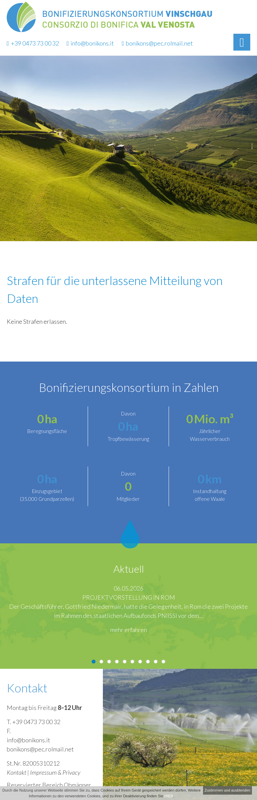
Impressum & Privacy (55, 772)
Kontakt (16, 772)
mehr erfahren (128, 629)
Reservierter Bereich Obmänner (49, 785)
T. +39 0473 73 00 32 (33, 721)
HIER (168, 796)
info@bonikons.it (90, 43)
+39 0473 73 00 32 (33, 43)
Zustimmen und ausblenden (227, 790)
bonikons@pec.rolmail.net (157, 43)
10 (163, 661)
